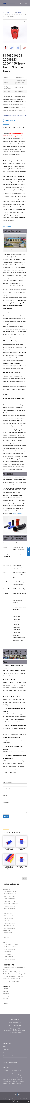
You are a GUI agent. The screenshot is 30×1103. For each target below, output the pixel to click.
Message (6, 802)
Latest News (6, 1049)
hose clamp (6, 993)
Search (24, 878)
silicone (5, 1006)
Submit (6, 816)
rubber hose (6, 1001)
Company (5, 988)
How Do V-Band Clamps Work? (11, 981)
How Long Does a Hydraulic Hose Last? (13, 976)
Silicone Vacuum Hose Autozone (11, 1056)
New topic (5, 998)
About (4, 1046)
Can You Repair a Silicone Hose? (11, 978)
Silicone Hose (11, 13)
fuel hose (5, 991)
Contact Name (8, 782)
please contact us (17, 513)
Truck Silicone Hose (21, 13)
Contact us (6, 1053)
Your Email (7, 789)
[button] (24, 22)
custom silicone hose (8, 1059)
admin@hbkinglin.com (15, 1025)
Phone (5, 795)
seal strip (5, 1003)
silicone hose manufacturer (10, 1062)
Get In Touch (9, 120)
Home (4, 13)
